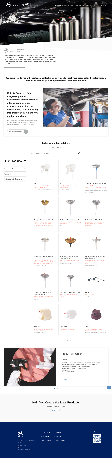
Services (95, 5)
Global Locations (46, 440)
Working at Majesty (60, 440)
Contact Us (102, 5)
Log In (94, 1)
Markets (66, 5)
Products (72, 5)
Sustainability (88, 5)
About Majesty (58, 5)
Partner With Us (46, 432)
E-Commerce (79, 5)
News (86, 1)
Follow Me (97, 431)
